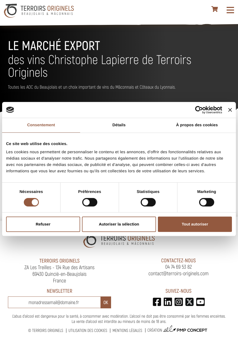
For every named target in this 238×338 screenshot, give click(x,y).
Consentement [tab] (41, 125)
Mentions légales (127, 330)
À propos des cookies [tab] (197, 125)
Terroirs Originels (47, 330)
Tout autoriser (195, 224)
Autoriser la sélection (119, 224)
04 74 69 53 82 (178, 266)
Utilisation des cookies (87, 330)
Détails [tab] (119, 125)
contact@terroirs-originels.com (178, 273)
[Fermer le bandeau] (230, 110)
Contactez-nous (178, 260)
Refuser (43, 224)
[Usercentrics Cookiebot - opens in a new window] (199, 110)
